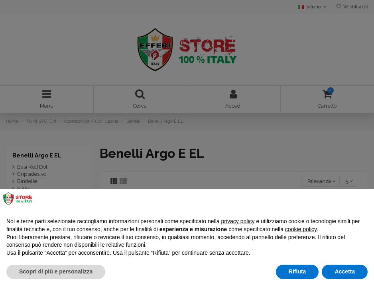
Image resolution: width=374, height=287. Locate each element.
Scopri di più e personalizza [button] (56, 271)
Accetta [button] (345, 271)
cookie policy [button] (301, 229)
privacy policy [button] (238, 221)
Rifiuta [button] (297, 271)
